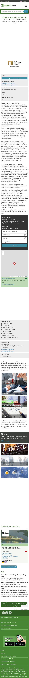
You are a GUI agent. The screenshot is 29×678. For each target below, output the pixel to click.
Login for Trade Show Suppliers (9, 664)
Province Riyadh (7, 606)
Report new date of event (14, 78)
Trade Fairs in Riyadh (8, 284)
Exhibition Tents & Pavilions (10, 556)
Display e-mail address (8, 83)
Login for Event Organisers (8, 661)
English (25, 1)
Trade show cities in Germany (8, 622)
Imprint (3, 653)
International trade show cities (9, 625)
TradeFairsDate (8, 5)
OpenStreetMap (19, 276)
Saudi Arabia (21, 603)
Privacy (3, 650)
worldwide (11, 603)
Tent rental (5, 559)
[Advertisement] (14, 41)
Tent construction (7, 553)
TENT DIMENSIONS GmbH (11, 548)
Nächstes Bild (26, 536)
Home (3, 603)
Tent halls (4, 557)
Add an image (5, 441)
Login (2, 1)
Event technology (7, 555)
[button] (14, 263)
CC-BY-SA (26, 276)
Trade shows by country (7, 620)
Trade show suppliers (6, 628)
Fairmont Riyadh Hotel (8, 278)
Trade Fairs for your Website (8, 656)
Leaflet (11, 276)
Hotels (2, 631)
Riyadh (17, 606)
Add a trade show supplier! (9, 566)
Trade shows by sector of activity (9, 617)
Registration (8, 1)
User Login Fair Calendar (7, 659)
